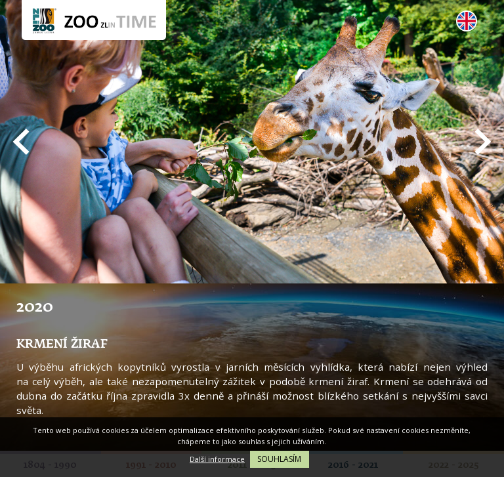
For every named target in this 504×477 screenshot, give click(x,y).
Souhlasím (279, 459)
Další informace (217, 459)
